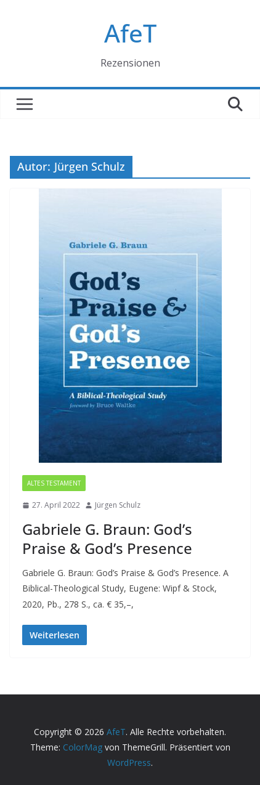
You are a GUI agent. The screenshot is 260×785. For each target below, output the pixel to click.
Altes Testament (54, 483)
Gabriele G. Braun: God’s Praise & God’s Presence (107, 538)
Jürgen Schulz (117, 505)
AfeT (130, 33)
